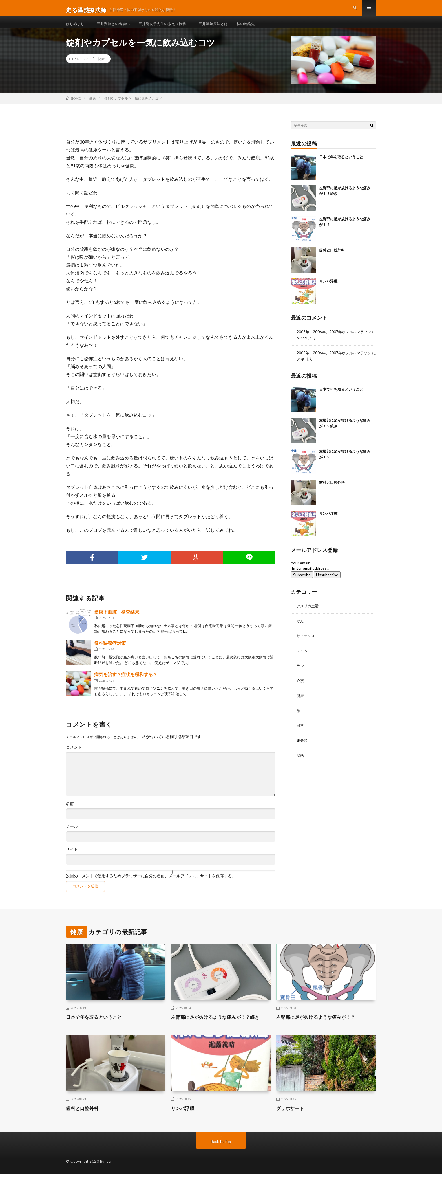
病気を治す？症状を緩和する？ (125, 683)
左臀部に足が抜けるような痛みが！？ (320, 1026)
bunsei (307, 346)
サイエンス (306, 643)
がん (300, 628)
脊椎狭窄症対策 (110, 652)
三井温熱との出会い (116, 28)
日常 (300, 731)
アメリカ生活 (308, 614)
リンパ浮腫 (328, 290)
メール (72, 835)
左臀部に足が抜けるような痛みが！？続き (220, 1026)
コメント (74, 756)
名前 (70, 813)
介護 (300, 687)
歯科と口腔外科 (332, 259)
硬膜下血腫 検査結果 (116, 620)
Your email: (300, 571)
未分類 (302, 746)
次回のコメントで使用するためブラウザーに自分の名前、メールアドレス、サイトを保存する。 (151, 885)
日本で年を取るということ (341, 166)
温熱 (300, 760)
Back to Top (221, 1150)
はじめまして (78, 28)
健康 (101, 67)
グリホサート (292, 1117)
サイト (72, 858)
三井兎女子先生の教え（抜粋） (170, 28)
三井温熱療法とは (222, 28)
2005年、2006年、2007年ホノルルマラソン (336, 340)
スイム (302, 658)
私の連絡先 (257, 28)
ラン (300, 672)
